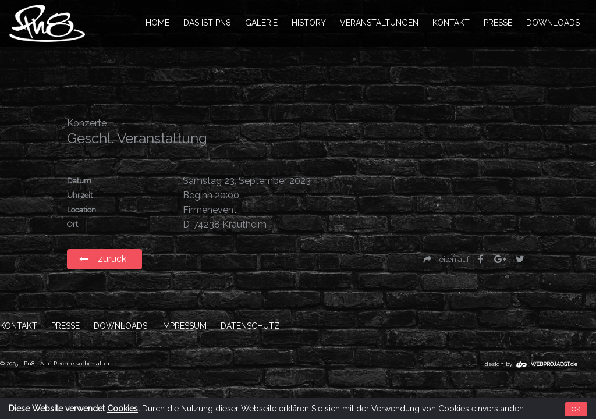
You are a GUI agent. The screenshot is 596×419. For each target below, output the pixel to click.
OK (576, 409)
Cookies (122, 408)
